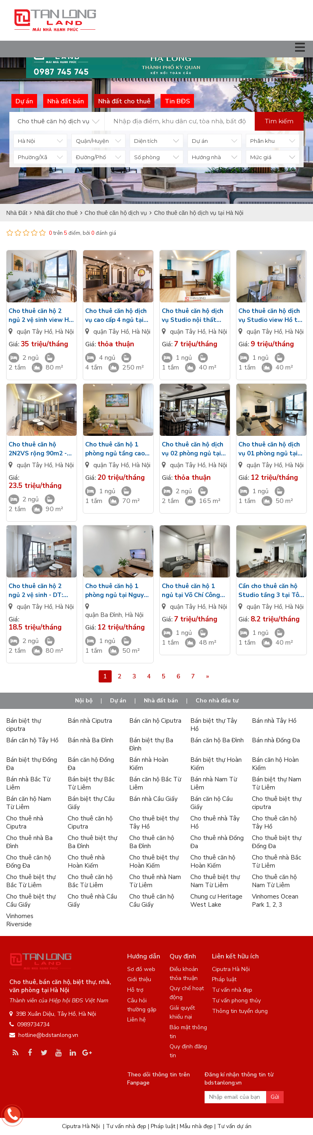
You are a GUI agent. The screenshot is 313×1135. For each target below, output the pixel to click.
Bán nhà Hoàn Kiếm (148, 764)
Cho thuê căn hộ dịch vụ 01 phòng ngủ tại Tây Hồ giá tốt (269, 449)
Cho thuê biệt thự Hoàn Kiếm (154, 861)
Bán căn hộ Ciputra (155, 721)
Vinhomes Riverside (19, 920)
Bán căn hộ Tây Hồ (32, 740)
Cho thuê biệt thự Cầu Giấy (30, 900)
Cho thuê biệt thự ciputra (276, 803)
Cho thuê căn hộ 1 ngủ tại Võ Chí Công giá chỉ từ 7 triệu (191, 590)
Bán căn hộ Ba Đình (217, 740)
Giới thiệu (139, 979)
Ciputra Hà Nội (231, 969)
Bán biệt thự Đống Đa (31, 764)
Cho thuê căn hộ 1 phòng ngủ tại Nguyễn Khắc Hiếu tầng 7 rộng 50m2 (118, 590)
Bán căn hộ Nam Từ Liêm (28, 803)
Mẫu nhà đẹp (196, 1126)
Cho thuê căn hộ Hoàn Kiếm (212, 861)
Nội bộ (84, 700)
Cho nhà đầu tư (217, 700)
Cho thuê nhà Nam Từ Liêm (155, 881)
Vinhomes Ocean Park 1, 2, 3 (275, 900)
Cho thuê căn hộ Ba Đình (151, 842)
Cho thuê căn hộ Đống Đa (28, 861)
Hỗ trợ (135, 990)
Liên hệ (136, 1019)
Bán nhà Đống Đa (276, 740)
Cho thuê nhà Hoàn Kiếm (86, 861)
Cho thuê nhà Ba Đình (29, 842)
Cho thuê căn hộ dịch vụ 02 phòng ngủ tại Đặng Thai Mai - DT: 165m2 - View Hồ (192, 449)
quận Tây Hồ (34, 332)
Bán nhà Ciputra (90, 721)
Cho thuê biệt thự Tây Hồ (154, 822)
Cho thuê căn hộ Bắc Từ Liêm (90, 881)
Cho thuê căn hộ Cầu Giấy (151, 900)
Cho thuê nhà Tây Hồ (215, 822)
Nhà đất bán (161, 700)
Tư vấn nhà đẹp (232, 990)
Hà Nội (64, 332)
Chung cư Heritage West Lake (216, 900)
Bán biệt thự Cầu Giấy (91, 803)
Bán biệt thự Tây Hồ (213, 725)
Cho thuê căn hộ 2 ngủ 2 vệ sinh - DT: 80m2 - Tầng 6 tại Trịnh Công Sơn (36, 590)
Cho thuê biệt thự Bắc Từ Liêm (30, 881)
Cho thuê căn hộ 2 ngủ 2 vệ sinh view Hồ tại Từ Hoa (41, 315)
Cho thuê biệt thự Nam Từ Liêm (215, 881)
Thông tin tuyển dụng (240, 1011)
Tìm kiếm (279, 121)
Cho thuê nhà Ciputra (24, 822)
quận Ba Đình (103, 615)
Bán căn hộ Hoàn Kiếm (275, 764)
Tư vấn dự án (234, 1126)
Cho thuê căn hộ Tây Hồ (274, 822)
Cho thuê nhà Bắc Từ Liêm (276, 861)
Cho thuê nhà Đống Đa (217, 842)
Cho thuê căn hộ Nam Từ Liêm (274, 881)
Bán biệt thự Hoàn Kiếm (216, 764)
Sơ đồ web (141, 969)
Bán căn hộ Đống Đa (91, 764)
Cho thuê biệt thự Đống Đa (276, 842)
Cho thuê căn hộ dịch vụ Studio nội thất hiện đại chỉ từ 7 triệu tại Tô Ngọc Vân (193, 315)
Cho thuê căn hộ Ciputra (90, 822)
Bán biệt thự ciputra (23, 725)
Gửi (275, 1097)
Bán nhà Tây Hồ (274, 721)
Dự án (118, 700)
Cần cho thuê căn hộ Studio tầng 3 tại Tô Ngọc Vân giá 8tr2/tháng (268, 590)
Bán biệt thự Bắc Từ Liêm (91, 783)
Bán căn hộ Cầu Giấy (211, 803)
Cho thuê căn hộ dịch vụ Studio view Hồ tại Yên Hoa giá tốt (270, 315)
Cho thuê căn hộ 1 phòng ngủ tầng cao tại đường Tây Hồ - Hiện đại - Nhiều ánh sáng (115, 449)
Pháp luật (224, 979)
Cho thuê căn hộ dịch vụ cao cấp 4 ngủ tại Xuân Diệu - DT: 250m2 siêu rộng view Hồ (117, 315)
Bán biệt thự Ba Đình (151, 744)
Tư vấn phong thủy (236, 1000)
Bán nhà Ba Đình (90, 740)
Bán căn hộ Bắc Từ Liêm (155, 783)
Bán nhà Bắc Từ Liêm (28, 783)
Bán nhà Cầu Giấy (153, 799)
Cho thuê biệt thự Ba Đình (92, 842)
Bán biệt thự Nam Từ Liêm (276, 783)
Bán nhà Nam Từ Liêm (213, 783)
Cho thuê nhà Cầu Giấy (92, 900)
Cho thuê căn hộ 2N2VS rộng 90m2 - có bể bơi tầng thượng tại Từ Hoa (41, 449)
